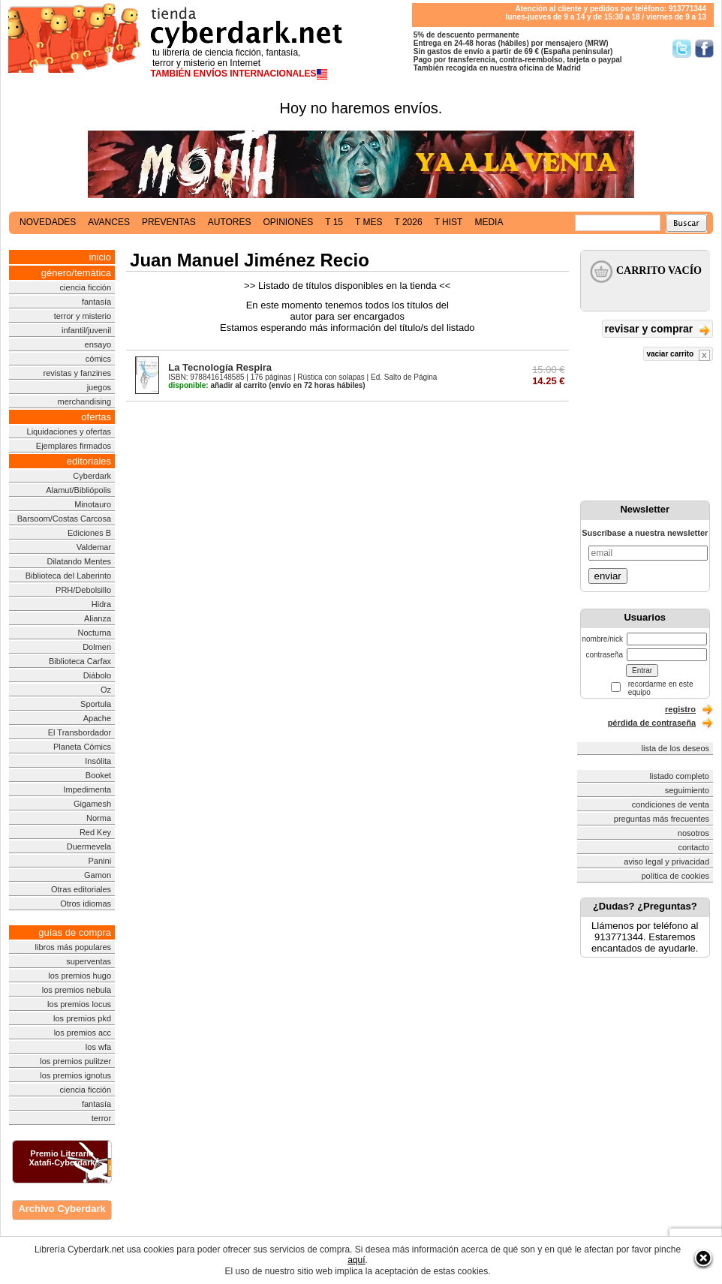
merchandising (85, 401)
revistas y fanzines (77, 372)
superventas (88, 961)
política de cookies (676, 875)
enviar (607, 576)
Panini (100, 860)
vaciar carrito (678, 355)
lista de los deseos (676, 748)
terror (101, 1118)
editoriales (89, 461)
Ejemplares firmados (73, 445)
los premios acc (82, 1032)
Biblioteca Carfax (80, 661)
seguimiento (687, 790)
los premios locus (79, 1004)
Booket (98, 775)
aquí (356, 1260)
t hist (449, 222)
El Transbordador (79, 732)
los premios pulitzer (75, 1061)
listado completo (680, 775)
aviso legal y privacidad (666, 861)
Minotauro (92, 504)
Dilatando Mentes (79, 561)
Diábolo (97, 675)
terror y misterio (82, 315)
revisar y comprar (657, 330)
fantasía (96, 301)
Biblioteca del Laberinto (68, 575)
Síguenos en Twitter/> (681, 48)
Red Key (95, 832)
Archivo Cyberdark (61, 1208)
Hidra (101, 604)
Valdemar (94, 547)
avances (109, 222)
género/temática (76, 272)
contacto (693, 847)
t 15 (334, 222)
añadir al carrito (217, 385)
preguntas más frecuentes (661, 818)
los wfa (98, 1046)
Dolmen (97, 646)
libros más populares (73, 947)
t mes (368, 222)
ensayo (98, 344)
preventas (169, 222)
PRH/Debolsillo (83, 589)
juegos (99, 387)
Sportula (95, 703)
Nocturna (94, 632)
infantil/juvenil (86, 330)
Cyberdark (92, 475)
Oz (106, 689)
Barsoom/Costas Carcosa (64, 518)
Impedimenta (87, 789)
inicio (100, 257)
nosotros (693, 832)
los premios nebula (76, 989)
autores (229, 222)
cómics (98, 358)
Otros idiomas (85, 903)
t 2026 (408, 222)
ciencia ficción (85, 287)
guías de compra (74, 932)
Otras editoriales (81, 889)
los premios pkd (82, 1018)
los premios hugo (79, 975)
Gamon (97, 875)
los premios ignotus (75, 1075)
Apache (97, 718)
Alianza (97, 618)
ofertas (96, 416)
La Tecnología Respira (220, 367)
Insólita (98, 760)
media (488, 222)
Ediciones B (89, 532)
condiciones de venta (670, 804)
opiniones (288, 222)
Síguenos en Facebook (704, 48)
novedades (48, 222)
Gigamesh (92, 803)
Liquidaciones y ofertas (69, 431)
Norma (98, 817)
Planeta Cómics (82, 746)
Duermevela (89, 846)
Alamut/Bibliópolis (78, 490)
